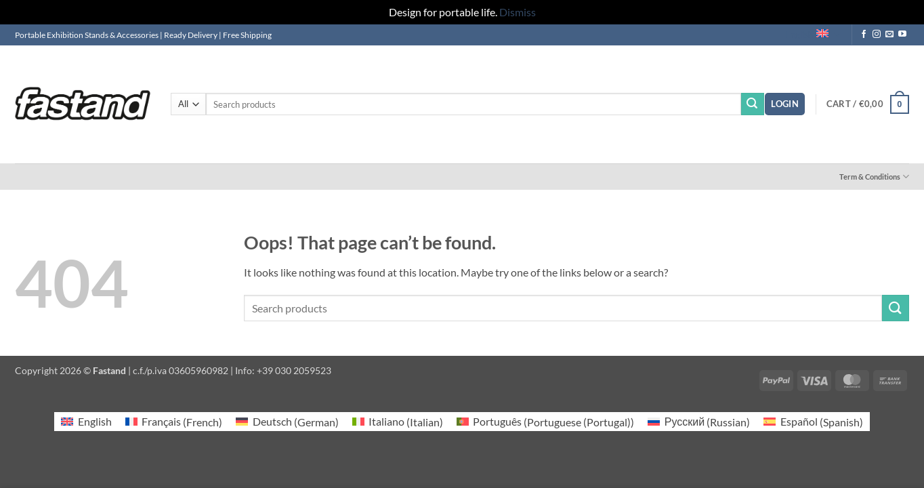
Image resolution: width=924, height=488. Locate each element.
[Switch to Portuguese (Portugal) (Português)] (545, 422)
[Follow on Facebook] (864, 34)
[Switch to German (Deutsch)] (287, 422)
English (812, 34)
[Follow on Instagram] (877, 34)
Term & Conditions (874, 176)
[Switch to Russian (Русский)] (699, 422)
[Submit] (752, 104)
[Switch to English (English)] (86, 422)
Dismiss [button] (517, 11)
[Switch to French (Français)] (174, 422)
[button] (785, 104)
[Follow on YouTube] (902, 34)
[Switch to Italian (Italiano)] (397, 422)
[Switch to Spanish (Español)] (813, 422)
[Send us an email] (889, 34)
